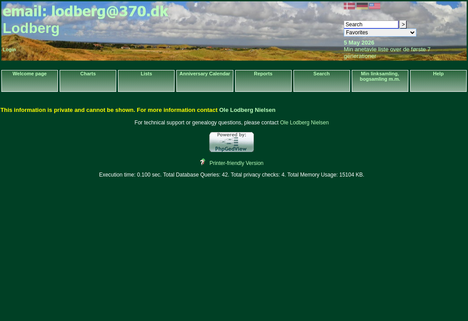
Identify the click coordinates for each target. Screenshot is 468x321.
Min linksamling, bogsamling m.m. (380, 76)
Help (438, 73)
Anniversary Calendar (204, 73)
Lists (146, 73)
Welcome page (29, 73)
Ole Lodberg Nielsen (247, 110)
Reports (263, 73)
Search (321, 73)
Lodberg (31, 28)
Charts (88, 73)
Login (9, 49)
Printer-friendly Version (236, 163)
